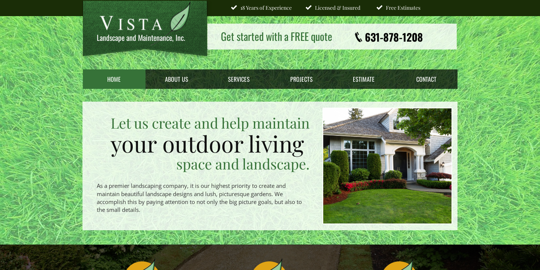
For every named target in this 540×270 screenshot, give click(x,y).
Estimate (364, 79)
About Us (176, 79)
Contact (426, 79)
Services (239, 79)
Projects (301, 79)
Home (114, 79)
